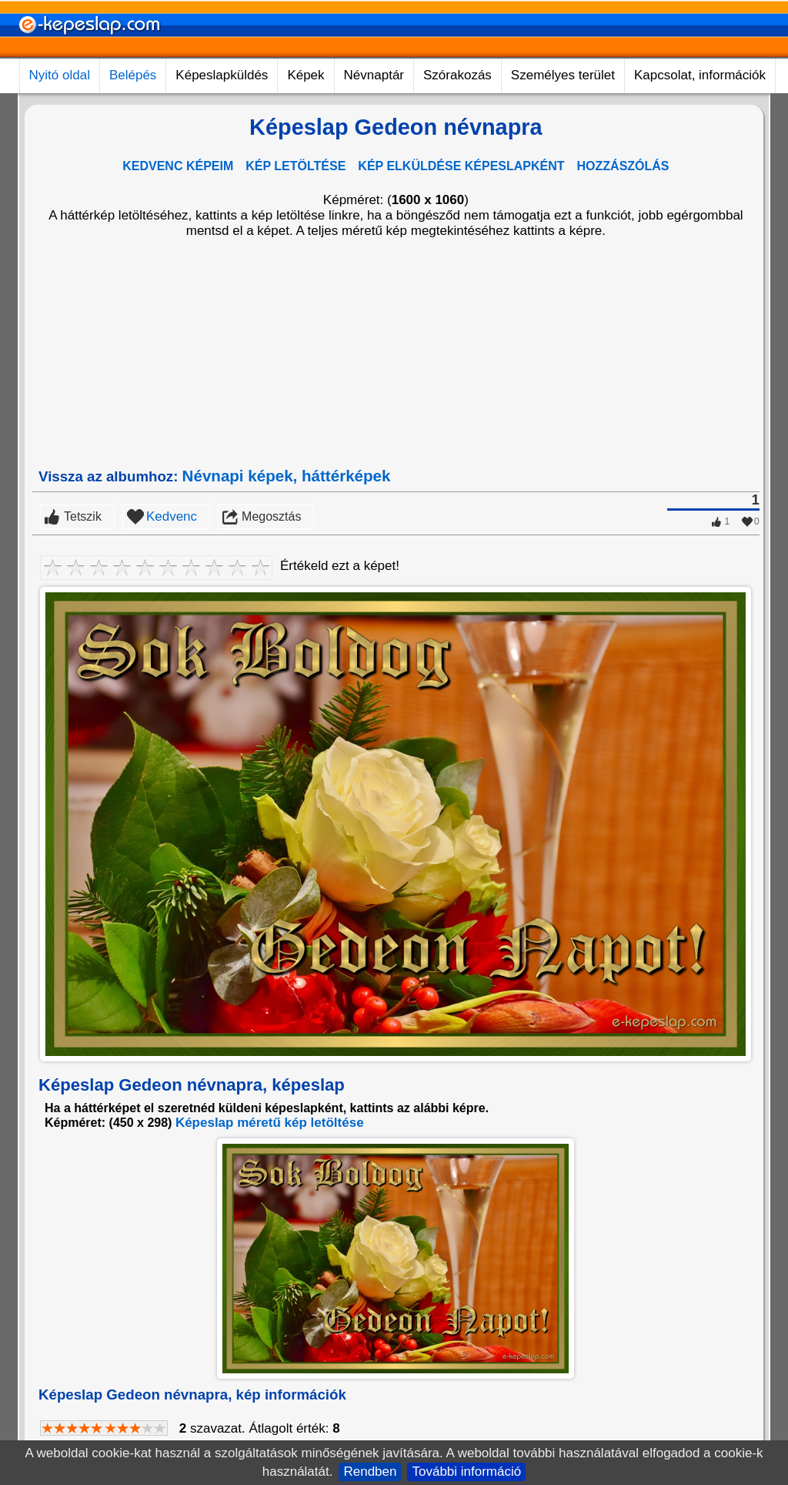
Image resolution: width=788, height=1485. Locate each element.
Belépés (132, 75)
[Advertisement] (396, 353)
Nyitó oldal (59, 75)
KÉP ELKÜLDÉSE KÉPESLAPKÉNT (461, 166)
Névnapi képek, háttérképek (286, 475)
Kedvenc (171, 516)
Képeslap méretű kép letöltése (269, 1122)
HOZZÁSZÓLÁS (623, 166)
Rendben (369, 1471)
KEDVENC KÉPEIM (177, 166)
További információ (466, 1471)
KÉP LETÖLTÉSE (295, 166)
